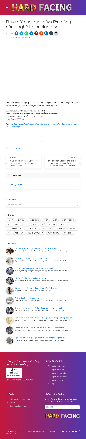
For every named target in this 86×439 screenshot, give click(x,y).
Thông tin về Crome (56, 380)
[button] (16, 33)
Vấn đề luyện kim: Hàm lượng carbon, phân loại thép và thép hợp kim (44, 318)
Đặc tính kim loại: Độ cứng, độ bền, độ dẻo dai (34, 268)
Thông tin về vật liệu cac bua (27, 298)
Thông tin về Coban (56, 366)
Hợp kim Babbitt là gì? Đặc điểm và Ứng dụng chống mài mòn (41, 337)
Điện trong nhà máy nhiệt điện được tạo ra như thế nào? (38, 308)
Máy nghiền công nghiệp (20, 399)
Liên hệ (51, 384)
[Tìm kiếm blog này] (43, 205)
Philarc (12, 402)
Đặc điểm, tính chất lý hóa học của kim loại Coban (36, 248)
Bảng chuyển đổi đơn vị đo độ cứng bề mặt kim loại (36, 288)
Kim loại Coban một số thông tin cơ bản (31, 258)
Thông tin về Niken (56, 369)
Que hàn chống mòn (18, 406)
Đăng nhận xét (14, 148)
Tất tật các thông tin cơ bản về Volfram (31, 278)
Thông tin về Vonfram (57, 377)
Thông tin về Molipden (57, 373)
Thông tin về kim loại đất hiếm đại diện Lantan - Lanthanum (39, 328)
